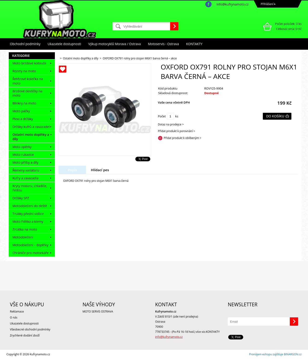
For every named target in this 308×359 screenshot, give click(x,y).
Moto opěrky (22, 147)
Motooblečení (22, 237)
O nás (13, 317)
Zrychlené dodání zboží (25, 335)
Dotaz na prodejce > (171, 124)
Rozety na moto (24, 71)
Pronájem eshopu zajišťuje (266, 354)
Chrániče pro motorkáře (30, 253)
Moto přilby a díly (25, 162)
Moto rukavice (23, 154)
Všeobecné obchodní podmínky (30, 329)
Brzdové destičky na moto (27, 93)
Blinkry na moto (24, 103)
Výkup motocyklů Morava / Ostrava (114, 44)
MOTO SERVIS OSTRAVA (98, 311)
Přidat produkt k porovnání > (176, 131)
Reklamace (17, 311)
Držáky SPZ (20, 198)
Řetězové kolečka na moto (27, 81)
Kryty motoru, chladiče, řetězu (29, 188)
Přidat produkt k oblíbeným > (182, 138)
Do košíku (275, 116)
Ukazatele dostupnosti (64, 44)
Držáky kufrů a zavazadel (31, 126)
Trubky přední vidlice (28, 213)
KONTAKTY (194, 44)
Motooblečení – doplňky (30, 245)
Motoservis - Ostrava (163, 44)
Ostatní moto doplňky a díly (30, 136)
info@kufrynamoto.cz (232, 4)
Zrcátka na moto (24, 229)
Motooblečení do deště (29, 206)
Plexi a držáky (22, 119)
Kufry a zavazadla (25, 178)
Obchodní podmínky (25, 44)
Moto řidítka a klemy (27, 221)
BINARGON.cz (293, 354)
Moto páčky (21, 111)
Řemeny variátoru (25, 170)
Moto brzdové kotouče (29, 63)
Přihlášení (267, 4)
